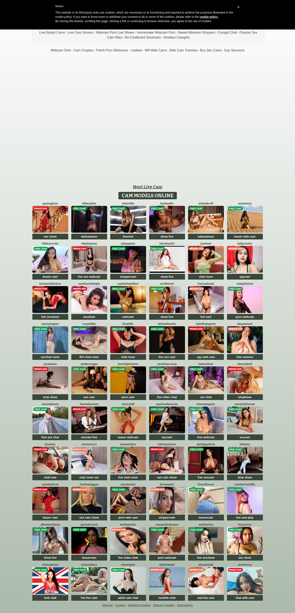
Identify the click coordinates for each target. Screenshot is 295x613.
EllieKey (245, 444)
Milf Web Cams (156, 50)
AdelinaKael (167, 564)
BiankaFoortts (167, 323)
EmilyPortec (128, 524)
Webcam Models (163, 605)
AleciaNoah (206, 564)
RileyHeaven (89, 243)
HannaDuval (206, 283)
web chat (50, 597)
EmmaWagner (206, 404)
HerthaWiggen (89, 484)
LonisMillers (89, 564)
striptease (245, 397)
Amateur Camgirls (176, 37)
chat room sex (89, 477)
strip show (50, 397)
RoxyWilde (89, 323)
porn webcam (245, 316)
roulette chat (167, 597)
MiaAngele (128, 564)
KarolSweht (166, 243)
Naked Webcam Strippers (196, 32)
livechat (128, 236)
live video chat (167, 397)
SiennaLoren (50, 564)
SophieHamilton (127, 283)
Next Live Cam (147, 186)
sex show (50, 236)
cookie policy (209, 16)
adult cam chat (128, 597)
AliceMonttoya (50, 524)
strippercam (128, 276)
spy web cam (206, 357)
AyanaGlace (50, 203)
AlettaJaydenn (206, 444)
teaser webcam (128, 437)
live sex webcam (89, 276)
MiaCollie (128, 203)
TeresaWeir (167, 484)
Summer (205, 243)
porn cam (127, 397)
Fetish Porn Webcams (112, 50)
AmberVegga (89, 364)
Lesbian (136, 50)
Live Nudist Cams (52, 32)
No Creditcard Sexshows (143, 37)
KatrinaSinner (167, 444)
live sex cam (167, 357)
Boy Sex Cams (211, 50)
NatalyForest (245, 283)
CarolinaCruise (167, 364)
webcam (128, 316)
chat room (206, 276)
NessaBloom (50, 404)
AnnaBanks (127, 484)
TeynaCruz (244, 524)
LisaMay (50, 444)
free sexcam (206, 477)
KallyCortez (244, 243)
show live (166, 236)
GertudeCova (89, 524)
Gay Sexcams (234, 50)
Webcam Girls (60, 50)
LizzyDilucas (206, 484)
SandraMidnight (89, 283)
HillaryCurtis (50, 243)
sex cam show (167, 477)
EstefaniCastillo (244, 484)
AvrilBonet (167, 283)
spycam (244, 276)
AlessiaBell (245, 364)
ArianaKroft (206, 203)
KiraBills (128, 323)
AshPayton (128, 243)
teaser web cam (244, 236)
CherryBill (127, 404)
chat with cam (244, 597)
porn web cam (128, 517)
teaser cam (50, 276)
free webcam (206, 437)
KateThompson (206, 323)
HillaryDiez (89, 203)
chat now (50, 477)
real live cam (205, 597)
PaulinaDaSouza (167, 404)
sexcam (167, 437)
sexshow (89, 316)
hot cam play (245, 517)
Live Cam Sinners (80, 32)
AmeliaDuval (50, 484)
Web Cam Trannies (183, 50)
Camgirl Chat (227, 32)
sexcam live (89, 437)
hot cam (205, 316)
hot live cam (89, 597)
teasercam (206, 517)
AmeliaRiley (206, 524)
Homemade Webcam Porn (156, 32)
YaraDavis (50, 364)
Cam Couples (83, 50)
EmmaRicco (89, 444)
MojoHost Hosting (139, 605)
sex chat (206, 397)
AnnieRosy (245, 564)
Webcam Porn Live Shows (115, 32)
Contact (120, 605)
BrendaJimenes (128, 364)
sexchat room (50, 357)
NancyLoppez (50, 323)
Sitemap (107, 605)
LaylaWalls (167, 203)
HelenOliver (205, 364)
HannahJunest (89, 404)
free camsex (245, 357)
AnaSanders (128, 444)
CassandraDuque (166, 524)
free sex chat (50, 437)
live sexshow (50, 316)
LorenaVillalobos (50, 283)
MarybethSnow (245, 404)
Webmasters (185, 605)
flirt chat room (89, 357)
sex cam (89, 397)
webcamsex (89, 236)
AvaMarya (245, 203)
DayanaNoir (245, 323)
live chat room (128, 477)
